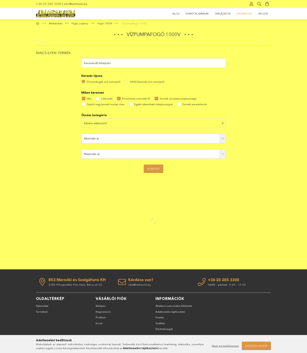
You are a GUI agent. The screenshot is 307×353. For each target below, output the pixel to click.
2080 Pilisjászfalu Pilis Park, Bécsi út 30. (76, 286)
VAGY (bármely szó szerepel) (147, 83)
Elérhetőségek (164, 330)
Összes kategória (94, 117)
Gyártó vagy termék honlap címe (106, 105)
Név (89, 100)
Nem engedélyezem (225, 345)
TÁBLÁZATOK (218, 13)
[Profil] (251, 4)
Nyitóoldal (42, 307)
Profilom (101, 319)
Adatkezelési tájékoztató (170, 313)
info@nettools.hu (75, 4)
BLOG (264, 13)
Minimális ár (91, 140)
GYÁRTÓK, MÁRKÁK (243, 13)
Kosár (99, 324)
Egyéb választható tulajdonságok (153, 105)
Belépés (101, 307)
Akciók (177, 13)
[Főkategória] (38, 25)
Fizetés (159, 319)
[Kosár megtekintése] (267, 4)
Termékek (42, 313)
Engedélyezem (256, 345)
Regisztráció (103, 313)
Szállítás (160, 324)
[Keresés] (259, 4)
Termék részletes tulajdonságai (178, 100)
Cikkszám (107, 100)
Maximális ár (92, 155)
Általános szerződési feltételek (173, 307)
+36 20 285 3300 (48, 4)
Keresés (153, 170)
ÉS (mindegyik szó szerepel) (103, 83)
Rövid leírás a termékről (136, 100)
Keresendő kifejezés (97, 64)
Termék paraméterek (194, 105)
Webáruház (196, 13)
